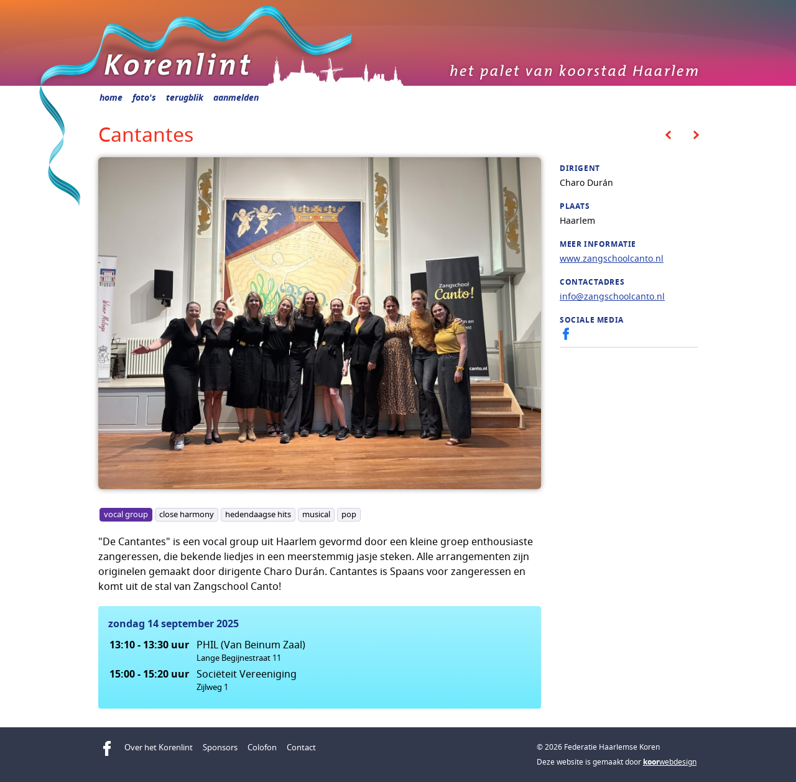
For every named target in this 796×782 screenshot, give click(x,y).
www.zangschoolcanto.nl (612, 258)
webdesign (669, 762)
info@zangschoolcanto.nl (612, 296)
